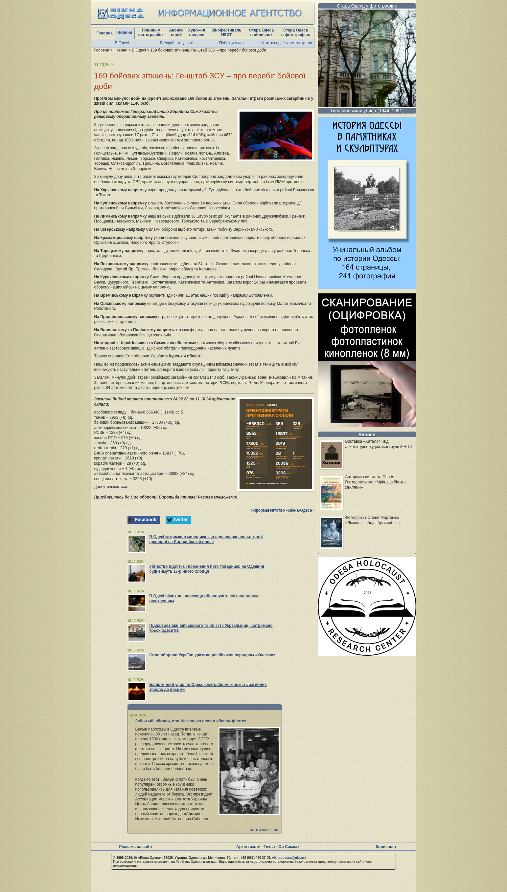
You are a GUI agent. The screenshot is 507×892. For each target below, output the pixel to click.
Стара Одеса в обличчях (261, 32)
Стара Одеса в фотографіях (295, 32)
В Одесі (122, 43)
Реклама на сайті (135, 846)
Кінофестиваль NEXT (227, 32)
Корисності (387, 846)
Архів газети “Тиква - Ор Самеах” (268, 846)
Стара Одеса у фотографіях (367, 6)
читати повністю (263, 829)
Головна (104, 33)
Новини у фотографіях (151, 32)
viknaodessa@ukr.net (289, 858)
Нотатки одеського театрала (286, 43)
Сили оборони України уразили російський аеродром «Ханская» (213, 655)
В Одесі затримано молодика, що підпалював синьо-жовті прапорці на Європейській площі (207, 539)
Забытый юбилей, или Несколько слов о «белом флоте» (190, 721)
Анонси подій (176, 32)
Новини (124, 32)
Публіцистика (231, 43)
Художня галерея (196, 32)
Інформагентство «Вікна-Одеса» (282, 510)
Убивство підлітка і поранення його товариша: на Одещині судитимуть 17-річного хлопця (207, 569)
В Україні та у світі (176, 43)
